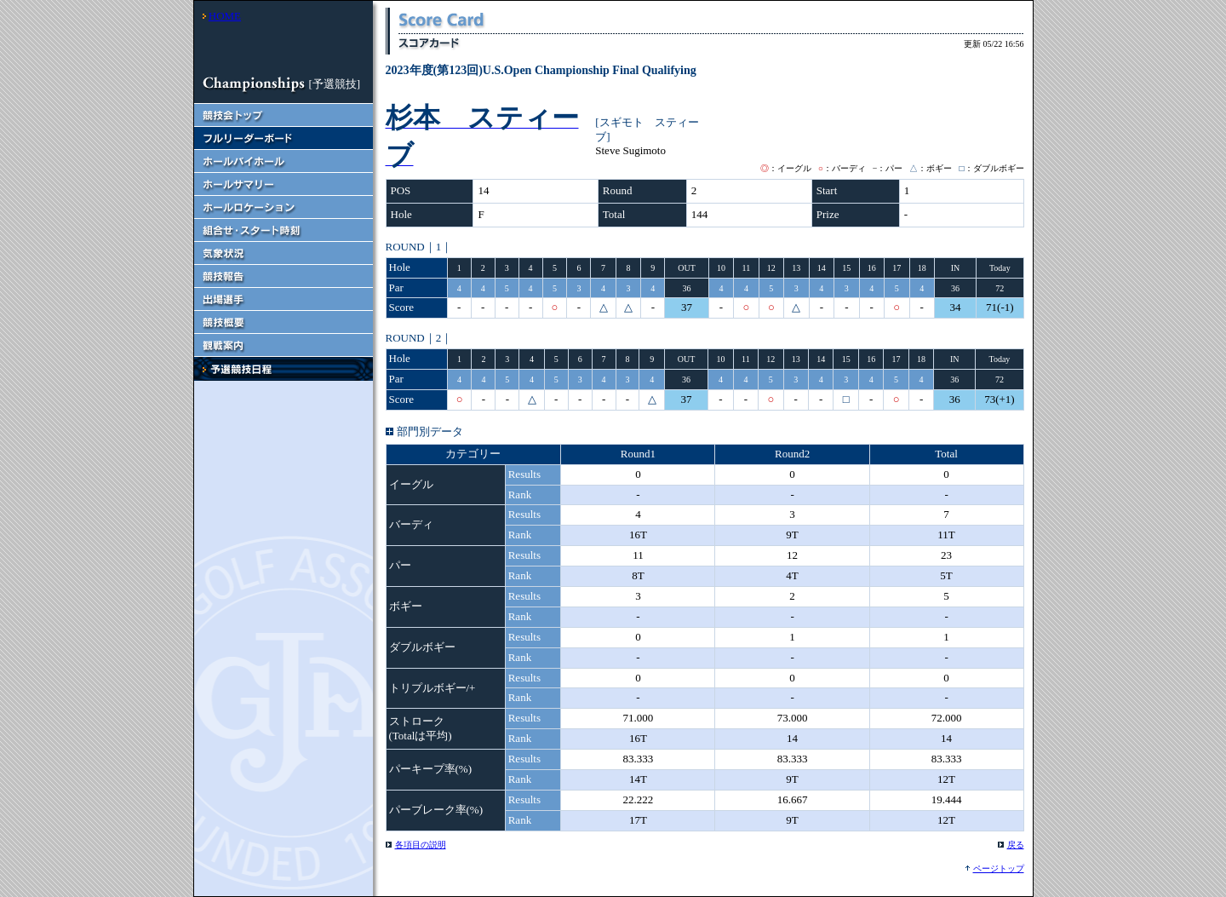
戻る (1015, 844)
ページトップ (998, 868)
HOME (225, 15)
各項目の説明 (420, 844)
